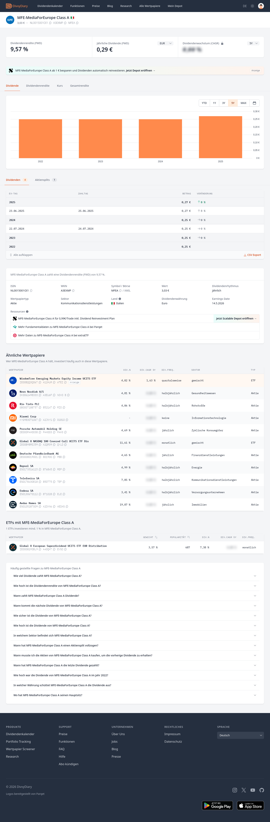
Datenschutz (173, 741)
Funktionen (77, 6)
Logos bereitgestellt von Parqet (25, 794)
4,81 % (125, 393)
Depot (175, 6)
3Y (223, 103)
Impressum (172, 734)
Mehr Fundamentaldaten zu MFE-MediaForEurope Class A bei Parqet (60, 327)
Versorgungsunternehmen (208, 492)
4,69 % (125, 430)
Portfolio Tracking (18, 741)
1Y (214, 103)
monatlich (168, 442)
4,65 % (125, 455)
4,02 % (125, 380)
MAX (243, 103)
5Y (232, 103)
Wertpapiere (149, 6)
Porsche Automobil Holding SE (41, 428)
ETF (253, 380)
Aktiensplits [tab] (46, 180)
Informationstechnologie (209, 418)
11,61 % (125, 442)
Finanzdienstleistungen (208, 455)
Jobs (115, 741)
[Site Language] (244, 6)
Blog (115, 749)
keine (165, 418)
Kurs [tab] (60, 85)
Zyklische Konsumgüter (207, 430)
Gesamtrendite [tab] (79, 85)
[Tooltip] (119, 298)
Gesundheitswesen (204, 393)
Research (12, 756)
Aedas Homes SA (30, 503)
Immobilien (199, 504)
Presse (116, 756)
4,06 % (125, 405)
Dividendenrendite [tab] (37, 85)
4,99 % (125, 467)
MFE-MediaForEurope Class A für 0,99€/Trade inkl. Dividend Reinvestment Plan (66, 318)
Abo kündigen (69, 764)
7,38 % (204, 547)
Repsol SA (26, 465)
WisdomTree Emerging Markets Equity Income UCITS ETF (58, 378)
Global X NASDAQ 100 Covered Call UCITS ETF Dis (54, 441)
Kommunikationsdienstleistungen (214, 480)
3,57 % (153, 547)
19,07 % (125, 504)
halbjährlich (171, 393)
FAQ (61, 749)
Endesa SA (26, 490)
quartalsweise (171, 380)
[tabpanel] (135, 132)
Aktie (255, 393)
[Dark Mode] (252, 6)
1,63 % (150, 380)
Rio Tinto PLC (29, 404)
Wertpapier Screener (20, 749)
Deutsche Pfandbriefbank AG (39, 453)
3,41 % (125, 492)
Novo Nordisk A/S (32, 391)
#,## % (192, 49)
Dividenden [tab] (17, 180)
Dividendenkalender (50, 6)
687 (187, 547)
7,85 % (125, 480)
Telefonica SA (29, 478)
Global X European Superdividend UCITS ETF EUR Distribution (63, 545)
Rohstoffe (198, 405)
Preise (96, 6)
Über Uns (118, 734)
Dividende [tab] (12, 85)
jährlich (168, 430)
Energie (197, 467)
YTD (204, 103)
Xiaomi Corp (28, 416)
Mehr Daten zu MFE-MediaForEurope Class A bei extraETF (53, 335)
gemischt (198, 380)
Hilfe (62, 756)
